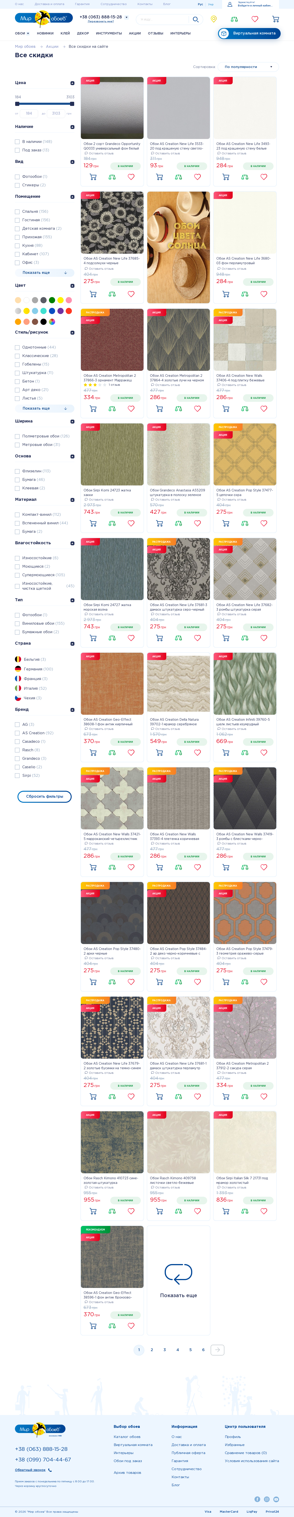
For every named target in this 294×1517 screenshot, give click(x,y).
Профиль (233, 1436)
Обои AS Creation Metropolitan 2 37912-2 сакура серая (242, 1066)
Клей (65, 33)
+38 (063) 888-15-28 (101, 17)
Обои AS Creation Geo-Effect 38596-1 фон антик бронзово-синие (108, 1296)
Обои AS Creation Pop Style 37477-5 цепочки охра (244, 492)
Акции (135, 33)
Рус (200, 4)
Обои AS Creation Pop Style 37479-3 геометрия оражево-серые (244, 951)
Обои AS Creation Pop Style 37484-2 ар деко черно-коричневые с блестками (178, 952)
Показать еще (178, 1281)
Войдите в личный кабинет (256, 6)
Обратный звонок (30, 1470)
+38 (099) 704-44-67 (43, 1459)
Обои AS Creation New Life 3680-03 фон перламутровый (243, 261)
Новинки (45, 33)
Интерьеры (180, 33)
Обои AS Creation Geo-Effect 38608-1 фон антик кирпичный (108, 722)
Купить (93, 177)
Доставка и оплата (49, 4)
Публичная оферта (188, 1453)
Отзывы (155, 33)
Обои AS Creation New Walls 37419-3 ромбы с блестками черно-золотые (245, 837)
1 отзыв (114, 385)
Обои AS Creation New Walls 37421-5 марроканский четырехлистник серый (112, 837)
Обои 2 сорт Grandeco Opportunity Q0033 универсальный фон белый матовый (112, 147)
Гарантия (82, 4)
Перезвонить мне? (101, 21)
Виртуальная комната (247, 34)
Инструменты (109, 33)
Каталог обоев (127, 1436)
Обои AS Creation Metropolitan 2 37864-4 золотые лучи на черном (177, 378)
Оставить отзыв (99, 153)
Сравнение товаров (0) (246, 1453)
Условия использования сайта (252, 1461)
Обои (22, 34)
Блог (167, 4)
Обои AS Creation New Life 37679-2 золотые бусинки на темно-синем (112, 1066)
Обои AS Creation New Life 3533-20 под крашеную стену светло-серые (177, 147)
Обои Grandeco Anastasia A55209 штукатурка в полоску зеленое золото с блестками (177, 493)
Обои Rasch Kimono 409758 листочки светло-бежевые (173, 1180)
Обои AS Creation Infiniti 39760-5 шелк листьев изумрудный (243, 722)
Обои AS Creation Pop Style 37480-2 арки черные (112, 951)
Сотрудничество (114, 4)
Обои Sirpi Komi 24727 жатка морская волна (107, 607)
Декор (83, 33)
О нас (19, 4)
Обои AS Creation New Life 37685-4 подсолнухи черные (112, 261)
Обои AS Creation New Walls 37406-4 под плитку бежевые (240, 378)
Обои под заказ (128, 1461)
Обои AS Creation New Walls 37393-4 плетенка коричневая (174, 836)
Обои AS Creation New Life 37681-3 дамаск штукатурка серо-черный (178, 607)
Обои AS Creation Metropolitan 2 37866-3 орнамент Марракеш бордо (110, 378)
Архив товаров (127, 1472)
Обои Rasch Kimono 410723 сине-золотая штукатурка (111, 1180)
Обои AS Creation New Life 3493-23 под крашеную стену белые (243, 146)
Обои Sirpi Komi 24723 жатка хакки (107, 492)
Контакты (145, 4)
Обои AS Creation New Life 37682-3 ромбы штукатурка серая (244, 607)
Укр (211, 4)
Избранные (235, 1444)
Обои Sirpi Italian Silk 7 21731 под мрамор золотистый (242, 1180)
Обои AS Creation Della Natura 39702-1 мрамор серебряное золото (174, 722)
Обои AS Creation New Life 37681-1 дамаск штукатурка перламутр (178, 1066)
